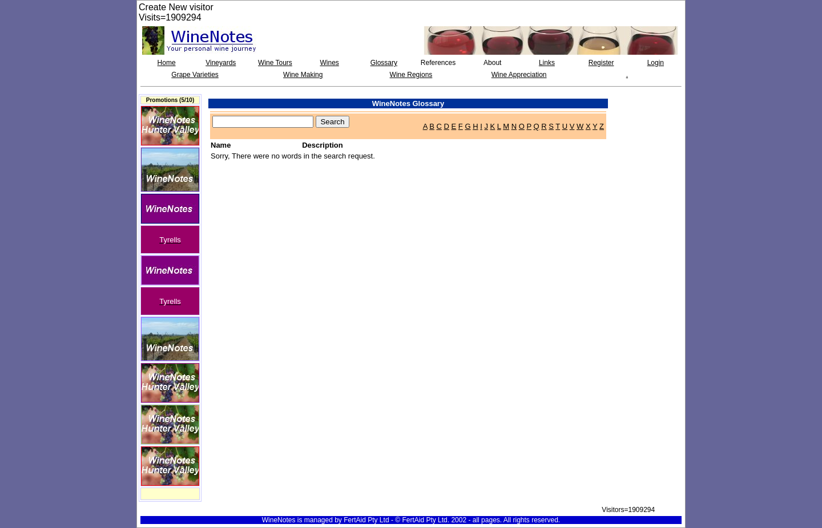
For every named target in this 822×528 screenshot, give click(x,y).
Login (655, 63)
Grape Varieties (194, 75)
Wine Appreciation (519, 75)
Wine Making (303, 75)
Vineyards (221, 63)
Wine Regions (411, 75)
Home (167, 63)
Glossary (383, 63)
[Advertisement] (649, 119)
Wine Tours (275, 63)
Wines (329, 63)
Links (547, 63)
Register (601, 63)
